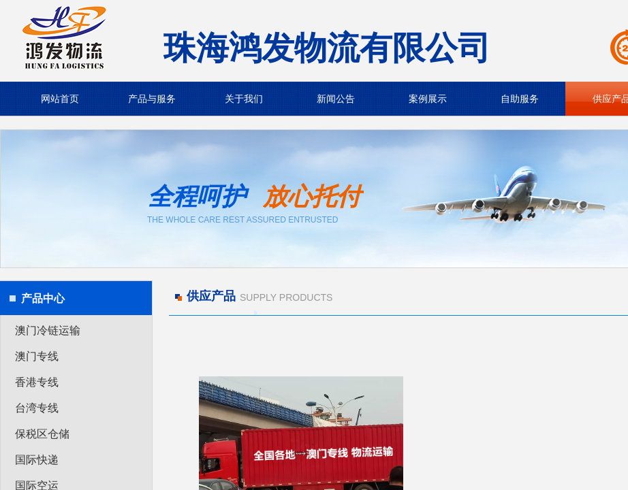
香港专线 (37, 382)
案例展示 (428, 98)
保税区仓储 (42, 434)
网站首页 (60, 98)
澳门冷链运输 (47, 330)
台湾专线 (37, 408)
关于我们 (244, 98)
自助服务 (520, 98)
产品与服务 (152, 98)
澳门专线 (37, 356)
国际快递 (37, 460)
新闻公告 (336, 98)
